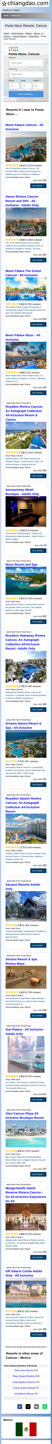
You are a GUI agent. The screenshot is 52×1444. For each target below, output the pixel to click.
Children (36, 81)
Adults (23, 81)
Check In (12, 58)
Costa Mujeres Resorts (23, 1382)
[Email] (36, 1406)
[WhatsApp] (44, 1406)
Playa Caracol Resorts (24, 1376)
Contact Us (15, 16)
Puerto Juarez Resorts (24, 1388)
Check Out (13, 69)
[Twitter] (28, 1406)
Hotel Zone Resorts (23, 1370)
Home (6, 16)
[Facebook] (19, 1406)
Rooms (11, 81)
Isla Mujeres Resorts (24, 1394)
